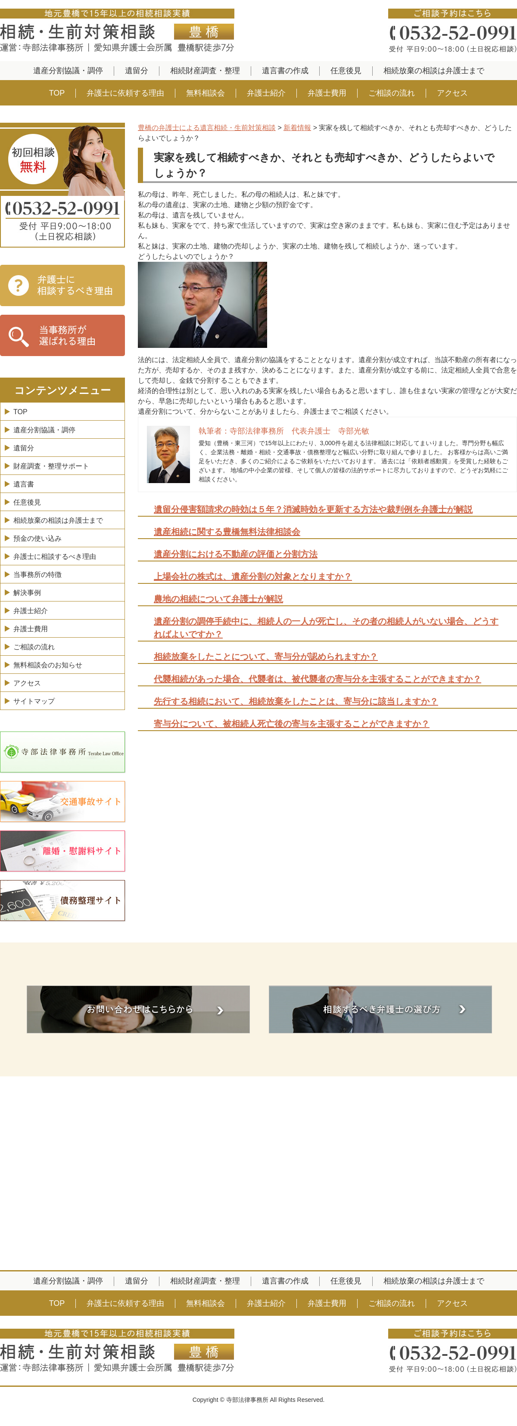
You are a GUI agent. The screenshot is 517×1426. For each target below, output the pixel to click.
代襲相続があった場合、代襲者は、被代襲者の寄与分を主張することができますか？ (317, 679)
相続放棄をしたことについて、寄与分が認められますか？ (266, 656)
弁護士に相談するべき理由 (54, 556)
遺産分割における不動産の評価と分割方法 (236, 554)
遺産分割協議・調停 (68, 70)
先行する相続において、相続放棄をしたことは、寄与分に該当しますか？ (296, 701)
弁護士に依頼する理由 (125, 93)
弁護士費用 (327, 93)
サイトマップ (34, 701)
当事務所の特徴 (37, 574)
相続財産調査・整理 (205, 70)
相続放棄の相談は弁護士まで (433, 70)
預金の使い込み (37, 538)
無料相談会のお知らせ (47, 665)
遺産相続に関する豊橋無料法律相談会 (227, 531)
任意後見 (345, 70)
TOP (57, 93)
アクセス (452, 93)
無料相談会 (205, 93)
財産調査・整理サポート (51, 466)
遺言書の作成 (285, 70)
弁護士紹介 (266, 93)
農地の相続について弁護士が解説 (218, 599)
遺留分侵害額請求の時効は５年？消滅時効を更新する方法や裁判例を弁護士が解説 (313, 509)
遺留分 (136, 70)
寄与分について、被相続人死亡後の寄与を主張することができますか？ (292, 723)
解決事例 (27, 592)
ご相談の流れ (391, 93)
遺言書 (23, 484)
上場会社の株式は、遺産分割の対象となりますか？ (253, 576)
